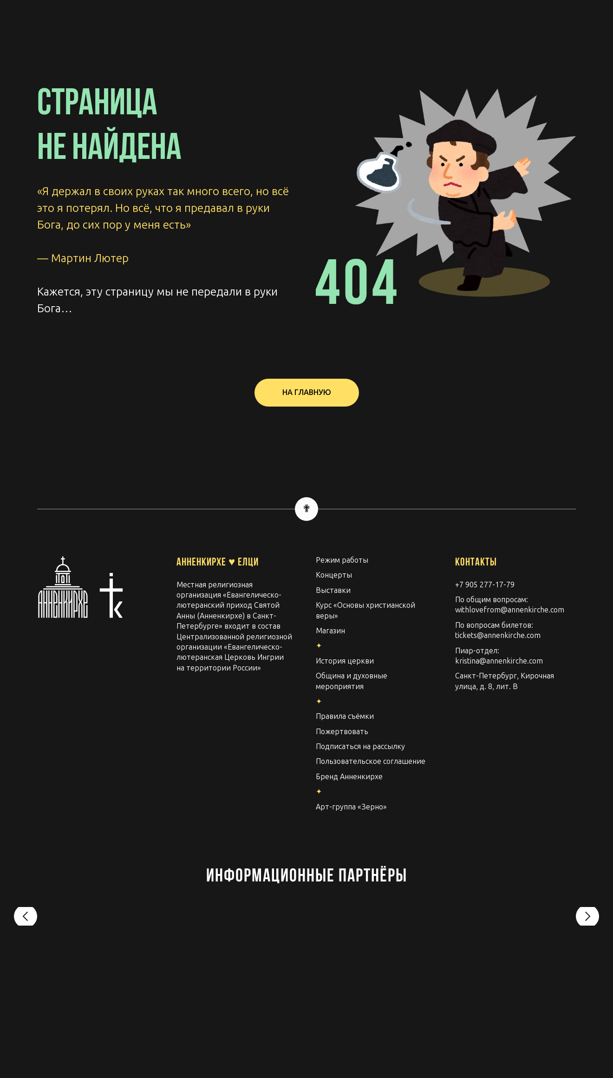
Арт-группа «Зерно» (351, 806)
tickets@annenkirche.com (498, 635)
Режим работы (342, 560)
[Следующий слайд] (587, 920)
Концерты (334, 575)
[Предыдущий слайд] (25, 920)
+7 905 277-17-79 (485, 584)
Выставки (333, 590)
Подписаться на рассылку (360, 746)
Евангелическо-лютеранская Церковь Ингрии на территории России (230, 657)
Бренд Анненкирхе (349, 776)
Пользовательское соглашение (370, 761)
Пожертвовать (342, 731)
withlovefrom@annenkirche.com (509, 609)
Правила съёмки (345, 716)
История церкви (345, 661)
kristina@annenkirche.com (499, 661)
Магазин (330, 630)
